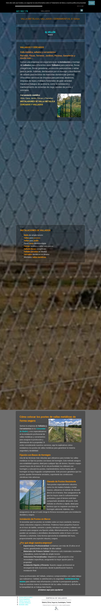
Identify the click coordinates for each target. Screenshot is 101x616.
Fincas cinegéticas (24, 599)
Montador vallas (23, 604)
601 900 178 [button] (22, 11)
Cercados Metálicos (25, 603)
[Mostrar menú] (81, 10)
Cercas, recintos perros (25, 597)
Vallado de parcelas (24, 601)
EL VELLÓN (29, 32)
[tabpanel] (22, 11)
